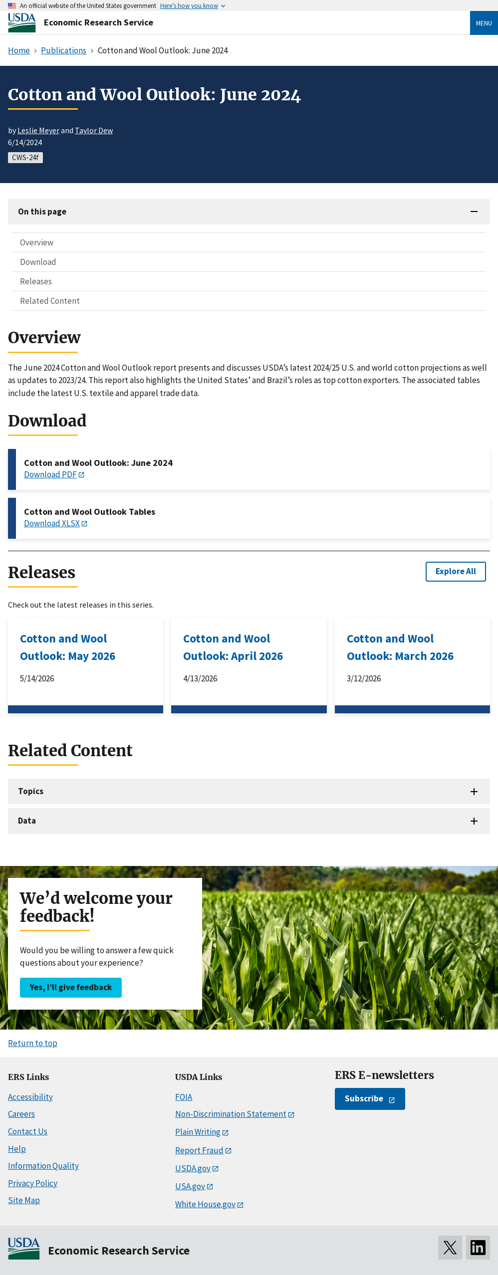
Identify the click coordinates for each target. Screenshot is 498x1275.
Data (27, 820)
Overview (36, 242)
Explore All (456, 571)
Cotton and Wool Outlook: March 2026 (400, 647)
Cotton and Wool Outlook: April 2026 (233, 647)
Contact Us (27, 1131)
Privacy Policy (32, 1183)
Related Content (50, 300)
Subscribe (364, 1098)
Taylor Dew (94, 130)
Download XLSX (52, 523)
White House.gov (205, 1204)
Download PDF (50, 474)
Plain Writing (198, 1131)
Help (17, 1148)
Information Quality (43, 1165)
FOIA (183, 1096)
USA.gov (190, 1186)
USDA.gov (193, 1168)
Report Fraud (199, 1150)
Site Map (24, 1200)
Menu (484, 22)
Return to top (32, 1043)
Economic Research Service (98, 22)
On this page (42, 211)
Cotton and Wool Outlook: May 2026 (67, 647)
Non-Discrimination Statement (230, 1113)
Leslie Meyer (38, 130)
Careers (21, 1113)
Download (38, 261)
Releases (36, 281)
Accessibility (30, 1096)
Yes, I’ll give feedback (71, 987)
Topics (30, 791)
